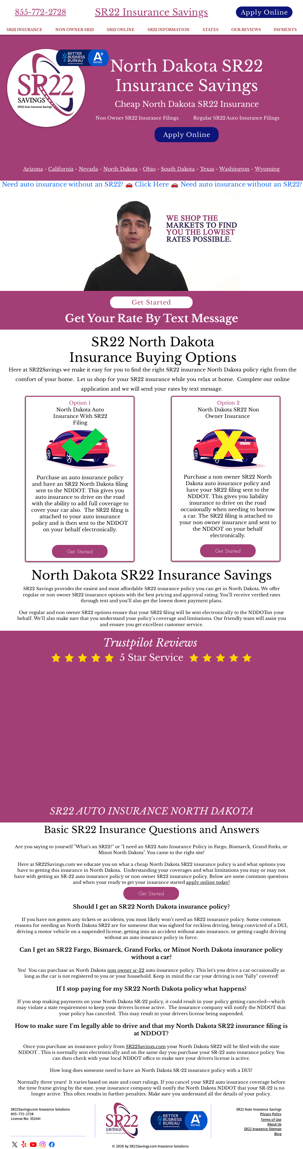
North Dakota (120, 169)
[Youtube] (33, 1144)
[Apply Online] (264, 12)
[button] (210, 29)
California (61, 169)
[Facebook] (52, 1144)
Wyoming (267, 169)
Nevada (88, 169)
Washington (234, 169)
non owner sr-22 (125, 970)
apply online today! (208, 882)
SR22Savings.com (146, 1046)
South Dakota (178, 169)
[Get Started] (151, 302)
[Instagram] (42, 1144)
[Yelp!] (24, 1144)
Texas (207, 169)
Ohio (149, 169)
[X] (15, 1144)
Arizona (33, 169)
